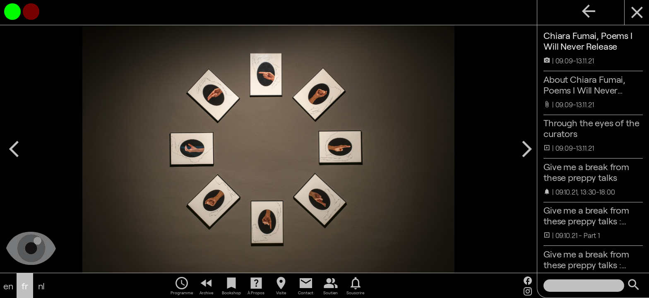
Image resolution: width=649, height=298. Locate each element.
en (8, 285)
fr (25, 285)
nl (41, 285)
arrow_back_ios (14, 149)
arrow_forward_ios (527, 149)
